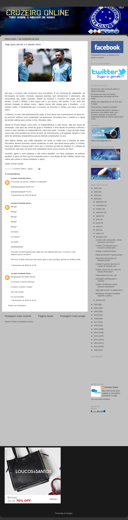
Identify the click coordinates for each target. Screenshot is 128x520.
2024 (96, 195)
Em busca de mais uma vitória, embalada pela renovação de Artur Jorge (105, 96)
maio (98, 226)
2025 (96, 192)
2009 (96, 350)
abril (98, 230)
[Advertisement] (107, 430)
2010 (96, 347)
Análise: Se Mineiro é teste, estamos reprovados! (106, 285)
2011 (96, 343)
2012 (96, 340)
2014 (96, 333)
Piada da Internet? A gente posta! (109, 255)
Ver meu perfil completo (100, 399)
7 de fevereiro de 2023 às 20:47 (23, 300)
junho (98, 223)
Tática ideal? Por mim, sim (106, 275)
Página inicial (45, 316)
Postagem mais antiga (72, 316)
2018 (96, 319)
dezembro (100, 202)
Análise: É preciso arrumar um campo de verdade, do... (108, 265)
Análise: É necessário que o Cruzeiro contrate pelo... (107, 247)
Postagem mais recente (18, 316)
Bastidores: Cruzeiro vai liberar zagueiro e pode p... (108, 295)
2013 (96, 336)
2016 (96, 325)
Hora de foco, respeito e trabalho (104, 107)
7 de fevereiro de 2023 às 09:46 (23, 195)
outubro (99, 209)
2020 (96, 312)
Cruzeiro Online (111, 387)
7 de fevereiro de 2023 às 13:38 (23, 265)
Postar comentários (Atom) (22, 322)
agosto (99, 216)
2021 (96, 308)
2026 (96, 188)
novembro (100, 205)
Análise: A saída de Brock (106, 251)
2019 (96, 315)
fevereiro (99, 237)
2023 (96, 199)
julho (98, 219)
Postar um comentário (17, 306)
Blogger (70, 513)
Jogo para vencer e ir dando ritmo (109, 290)
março (98, 233)
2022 (96, 304)
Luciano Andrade (18, 178)
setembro (100, 212)
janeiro (99, 300)
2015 (96, 329)
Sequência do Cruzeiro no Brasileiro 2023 (106, 259)
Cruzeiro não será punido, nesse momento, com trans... (109, 241)
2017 (96, 322)
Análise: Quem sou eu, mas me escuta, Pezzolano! (108, 271)
